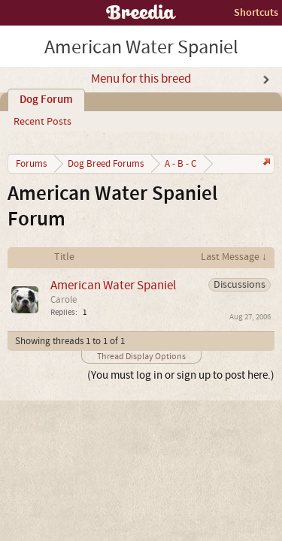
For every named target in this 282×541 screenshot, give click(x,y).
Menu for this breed (141, 79)
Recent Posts (42, 121)
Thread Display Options (141, 356)
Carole (63, 300)
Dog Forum (46, 99)
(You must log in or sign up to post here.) (180, 375)
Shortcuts (256, 12)
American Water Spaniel (113, 285)
